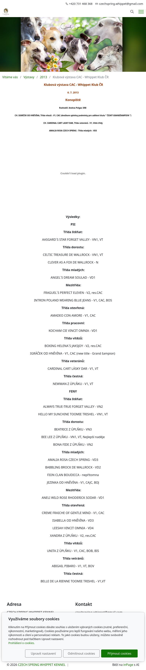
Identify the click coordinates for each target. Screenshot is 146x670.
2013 (43, 77)
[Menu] (141, 11)
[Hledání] (132, 11)
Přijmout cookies (119, 653)
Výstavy (29, 77)
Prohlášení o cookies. (21, 643)
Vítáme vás (10, 77)
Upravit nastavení (43, 653)
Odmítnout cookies (81, 653)
